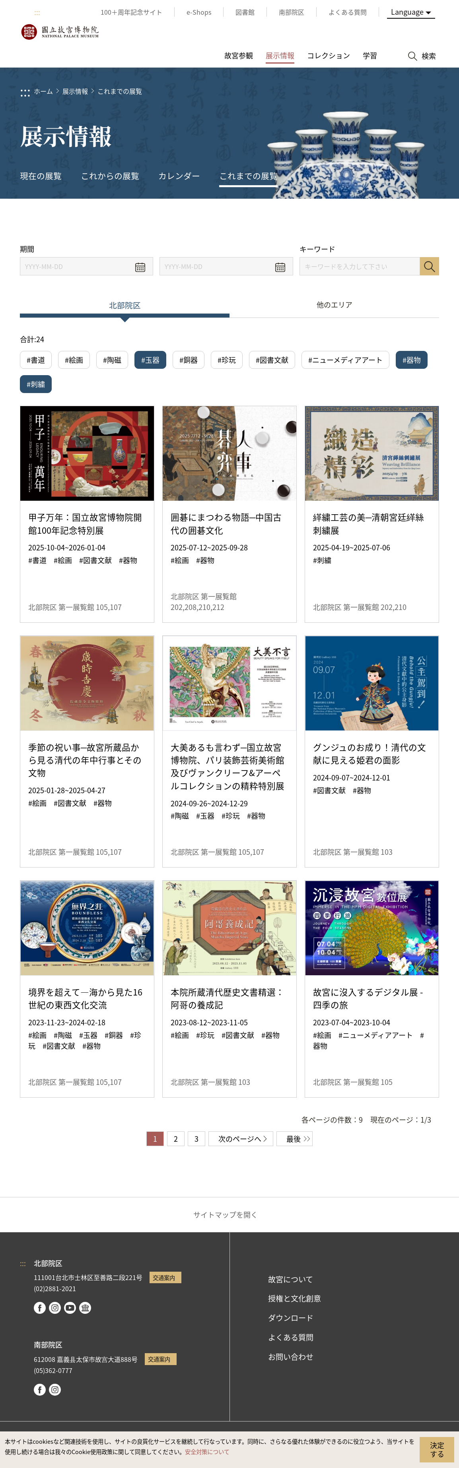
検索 (429, 266)
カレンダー (179, 176)
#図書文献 (272, 359)
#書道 (36, 359)
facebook (40, 1308)
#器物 (412, 359)
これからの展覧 (110, 176)
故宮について (290, 1279)
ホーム (43, 91)
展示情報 (75, 91)
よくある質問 (290, 1337)
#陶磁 (112, 359)
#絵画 (74, 359)
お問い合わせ (290, 1356)
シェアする (364, 222)
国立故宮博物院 (59, 32)
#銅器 (188, 359)
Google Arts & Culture (85, 1308)
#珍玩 (227, 359)
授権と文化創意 (294, 1298)
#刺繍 (36, 384)
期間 (27, 249)
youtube (70, 1308)
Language (407, 11)
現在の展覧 (41, 176)
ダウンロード (290, 1317)
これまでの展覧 (119, 91)
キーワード (317, 249)
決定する (437, 1449)
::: (37, 12)
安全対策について (207, 1451)
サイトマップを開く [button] (225, 1214)
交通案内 (164, 1277)
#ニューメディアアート (345, 359)
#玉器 (150, 359)
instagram (55, 1308)
